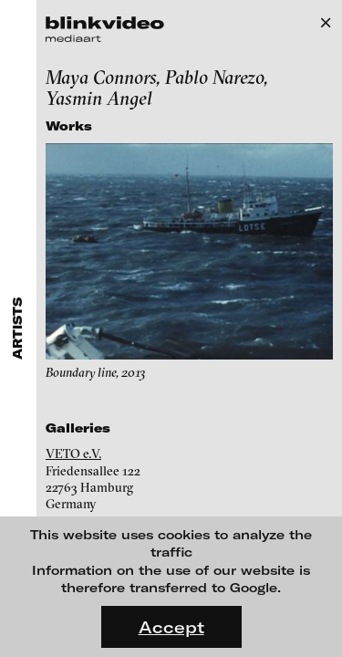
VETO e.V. (73, 453)
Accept (171, 627)
